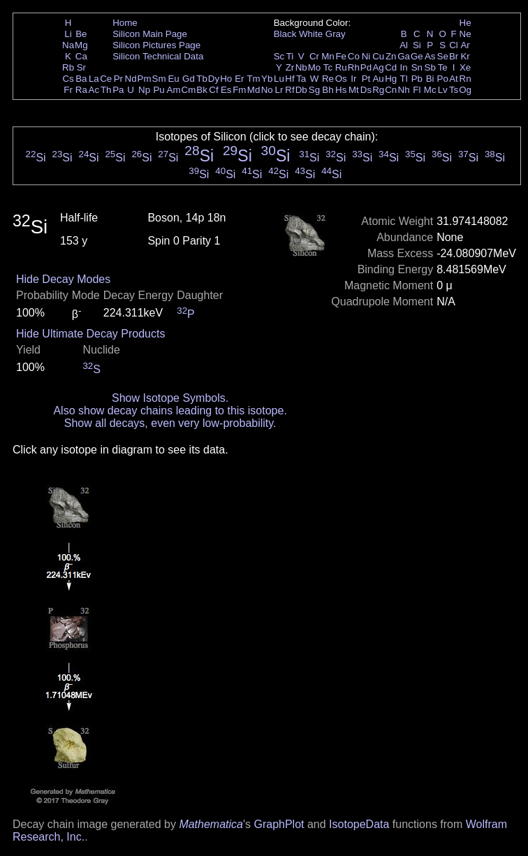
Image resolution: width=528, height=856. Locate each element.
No (267, 90)
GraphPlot (279, 824)
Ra (81, 90)
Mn (328, 56)
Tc (327, 67)
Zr (290, 67)
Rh (354, 67)
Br (453, 56)
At (453, 78)
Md (254, 90)
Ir (353, 78)
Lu (279, 78)
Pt (366, 78)
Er (239, 78)
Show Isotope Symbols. (170, 398)
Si (417, 45)
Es (226, 90)
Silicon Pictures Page (156, 45)
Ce (106, 78)
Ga (403, 56)
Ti (290, 56)
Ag (377, 67)
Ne (465, 34)
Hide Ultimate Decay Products (90, 334)
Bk (201, 90)
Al (403, 45)
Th (106, 90)
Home (125, 22)
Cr (314, 56)
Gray (335, 34)
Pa (118, 90)
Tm (253, 78)
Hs (340, 90)
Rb (68, 67)
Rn (465, 78)
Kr (464, 56)
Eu (173, 78)
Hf (289, 78)
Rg (378, 90)
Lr (279, 90)
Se (442, 56)
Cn (391, 90)
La (94, 78)
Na (68, 45)
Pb (417, 78)
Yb (266, 78)
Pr (118, 78)
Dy (213, 78)
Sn (417, 67)
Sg (314, 90)
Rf (289, 90)
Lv (443, 90)
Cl (453, 45)
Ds (366, 90)
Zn (391, 56)
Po (442, 78)
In (404, 67)
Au (377, 78)
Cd (391, 67)
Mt (354, 90)
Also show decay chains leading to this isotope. (169, 410)
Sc (279, 56)
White (311, 34)
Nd (131, 78)
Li (67, 34)
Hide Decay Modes (63, 279)
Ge (417, 56)
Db (301, 90)
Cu (378, 56)
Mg (81, 45)
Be (81, 34)
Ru (341, 67)
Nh (404, 90)
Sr (81, 67)
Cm (189, 90)
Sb (430, 67)
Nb (301, 67)
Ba (81, 78)
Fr (68, 90)
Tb (201, 78)
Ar (464, 45)
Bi (430, 78)
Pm (145, 78)
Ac (94, 90)
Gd (188, 78)
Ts (453, 90)
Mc (430, 90)
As (430, 56)
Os (341, 78)
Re (328, 78)
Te (443, 67)
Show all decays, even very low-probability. (170, 423)
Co (354, 56)
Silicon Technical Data (157, 56)
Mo (314, 67)
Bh (327, 90)
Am (174, 90)
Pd (366, 67)
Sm (159, 78)
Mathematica (211, 824)
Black (285, 34)
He (465, 22)
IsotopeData (359, 824)
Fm (239, 90)
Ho (226, 78)
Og (465, 90)
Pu (158, 90)
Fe (340, 56)
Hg (391, 78)
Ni (366, 56)
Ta (301, 78)
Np (144, 90)
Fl (416, 90)
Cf (213, 90)
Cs (67, 78)
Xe (465, 67)
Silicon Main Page (149, 34)
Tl (404, 78)
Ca (81, 56)
